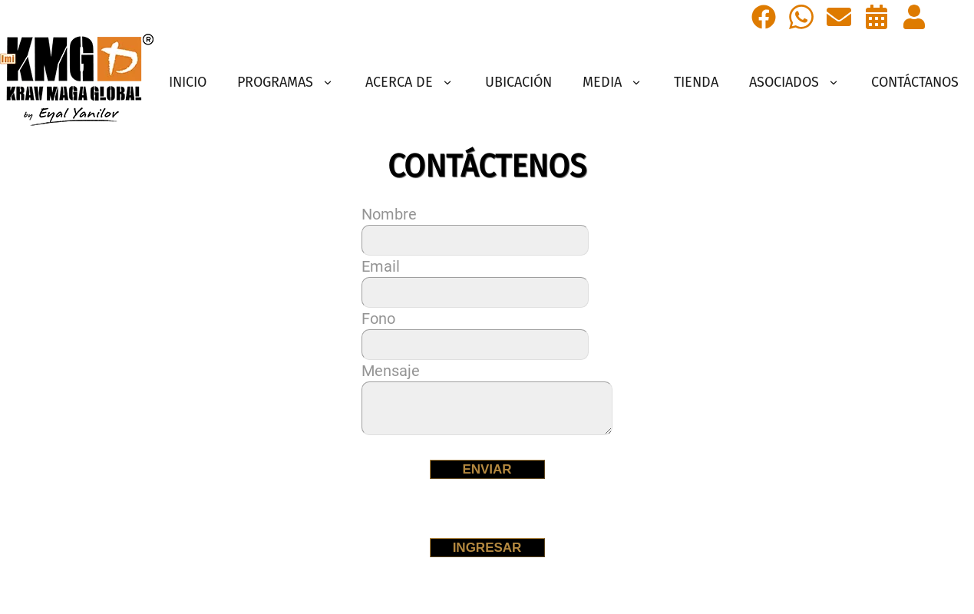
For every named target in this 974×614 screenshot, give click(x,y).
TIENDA (696, 82)
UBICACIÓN (518, 82)
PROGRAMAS (286, 82)
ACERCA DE (409, 82)
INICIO (187, 82)
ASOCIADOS (794, 82)
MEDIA (613, 82)
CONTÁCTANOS (915, 82)
